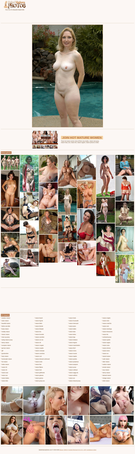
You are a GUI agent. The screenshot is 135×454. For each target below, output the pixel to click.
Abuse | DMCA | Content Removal (69, 450)
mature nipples (72, 356)
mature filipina (39, 367)
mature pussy (72, 367)
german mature (5, 348)
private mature (106, 367)
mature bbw (4, 381)
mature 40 (4, 370)
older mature (105, 361)
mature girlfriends (40, 372)
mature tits (105, 334)
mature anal (4, 372)
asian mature (5, 320)
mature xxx (105, 353)
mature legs (71, 337)
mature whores (106, 348)
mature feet (38, 364)
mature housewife (73, 320)
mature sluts (105, 320)
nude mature (105, 359)
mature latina (72, 334)
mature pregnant (73, 364)
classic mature (5, 334)
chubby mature (5, 331)
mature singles (106, 318)
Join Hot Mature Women (82, 137)
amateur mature (5, 318)
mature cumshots (40, 353)
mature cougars (39, 345)
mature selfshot (72, 375)
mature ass (4, 375)
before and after (5, 326)
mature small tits (106, 323)
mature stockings (107, 329)
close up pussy (5, 337)
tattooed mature (106, 375)
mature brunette (39, 334)
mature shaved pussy (74, 381)
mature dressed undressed (42, 359)
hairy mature (4, 356)
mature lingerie (72, 342)
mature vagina (106, 342)
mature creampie (39, 350)
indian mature (5, 364)
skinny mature (106, 372)
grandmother (5, 353)
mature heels (72, 318)
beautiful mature (5, 323)
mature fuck (38, 370)
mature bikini (38, 323)
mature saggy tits (73, 372)
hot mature (4, 361)
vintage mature (106, 378)
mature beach (39, 318)
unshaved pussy (106, 337)
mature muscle (72, 353)
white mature (106, 381)
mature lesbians (72, 340)
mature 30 (4, 367)
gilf (2, 350)
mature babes (5, 378)
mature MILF (72, 348)
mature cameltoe (39, 337)
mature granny (39, 378)
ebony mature (5, 342)
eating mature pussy (6, 340)
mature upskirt (106, 340)
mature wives (106, 350)
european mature (6, 345)
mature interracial (73, 323)
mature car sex (39, 340)
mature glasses (39, 375)
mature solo (105, 326)
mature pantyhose (73, 361)
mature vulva (106, 345)
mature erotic (38, 361)
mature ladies (72, 329)
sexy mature (105, 370)
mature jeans (72, 326)
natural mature (106, 356)
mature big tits (39, 320)
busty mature (5, 329)
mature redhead (72, 370)
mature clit (38, 342)
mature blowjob (39, 329)
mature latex (72, 331)
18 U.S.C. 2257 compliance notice (87, 450)
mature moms (72, 350)
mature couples (39, 348)
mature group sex (40, 381)
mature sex (71, 378)
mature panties (72, 359)
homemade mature (6, 359)
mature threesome (107, 331)
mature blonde (39, 326)
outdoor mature (106, 364)
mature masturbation (74, 345)
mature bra (38, 331)
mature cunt (38, 356)
